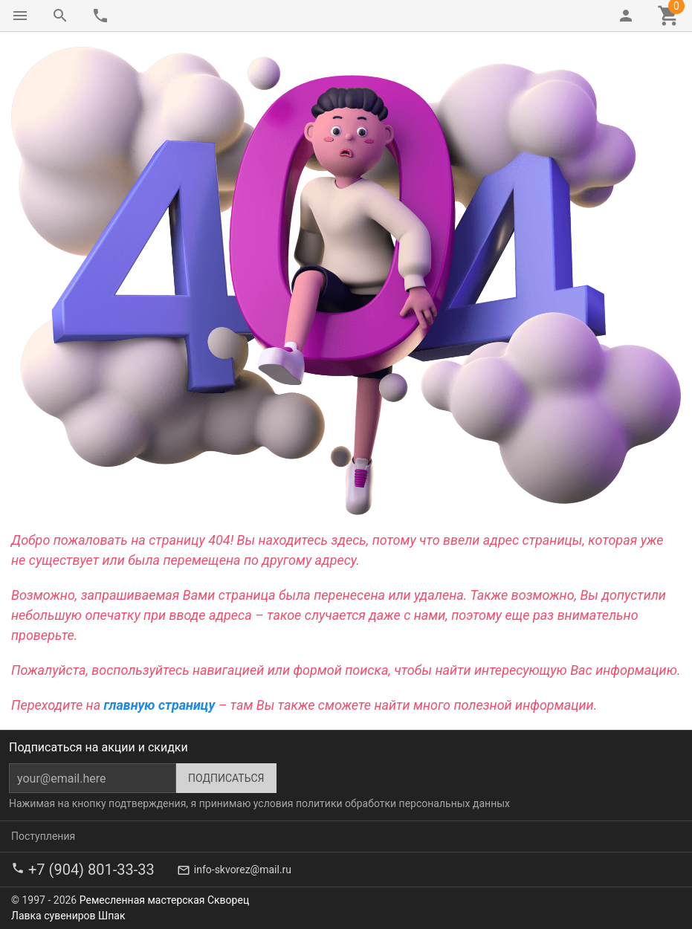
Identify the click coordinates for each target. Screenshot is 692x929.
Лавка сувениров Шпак (68, 916)
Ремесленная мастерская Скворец (164, 900)
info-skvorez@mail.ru (242, 869)
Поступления (43, 836)
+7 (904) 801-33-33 (91, 869)
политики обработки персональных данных (403, 803)
